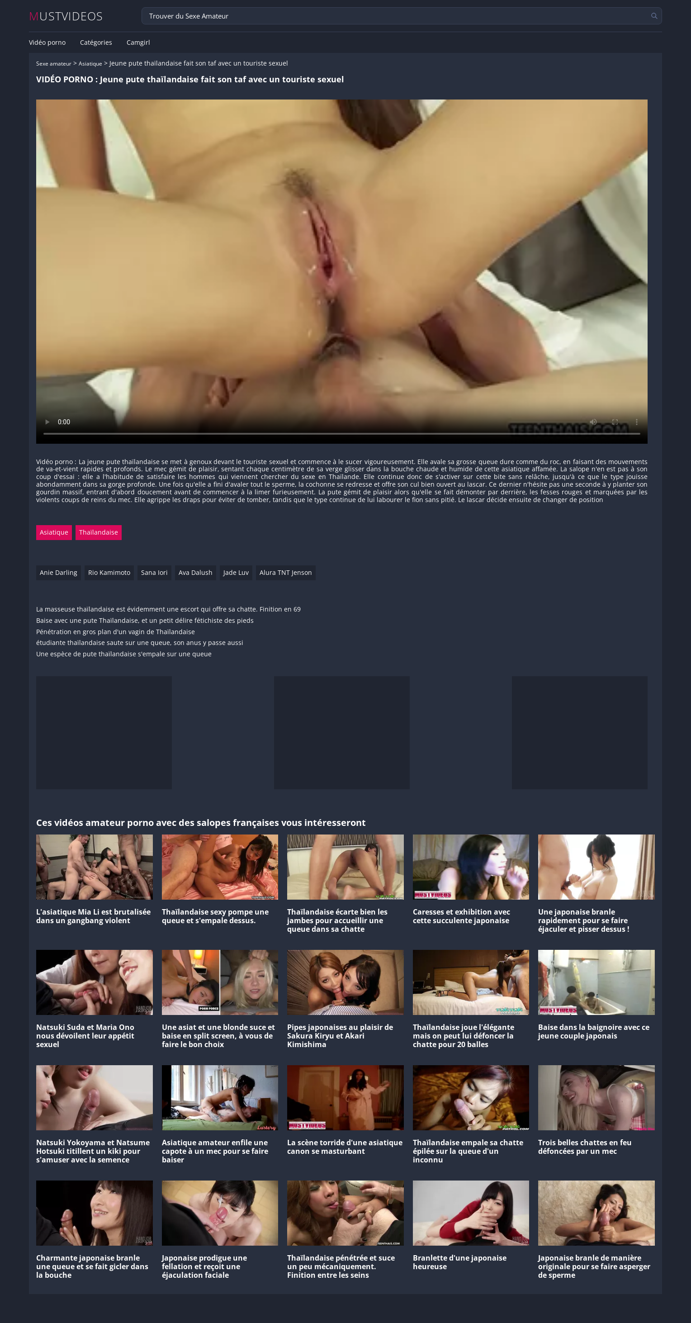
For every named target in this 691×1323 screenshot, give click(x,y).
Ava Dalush (196, 572)
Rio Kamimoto (109, 572)
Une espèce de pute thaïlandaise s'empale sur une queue (124, 654)
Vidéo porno (47, 42)
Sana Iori (154, 572)
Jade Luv (236, 572)
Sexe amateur (53, 63)
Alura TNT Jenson (286, 572)
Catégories (96, 42)
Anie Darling (58, 572)
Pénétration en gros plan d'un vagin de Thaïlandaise (115, 632)
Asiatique (90, 63)
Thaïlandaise (98, 532)
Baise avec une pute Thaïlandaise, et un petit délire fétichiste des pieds (145, 621)
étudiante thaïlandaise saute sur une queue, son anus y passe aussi (139, 643)
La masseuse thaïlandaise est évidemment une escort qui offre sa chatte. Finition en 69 (168, 609)
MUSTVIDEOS (66, 16)
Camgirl (138, 42)
